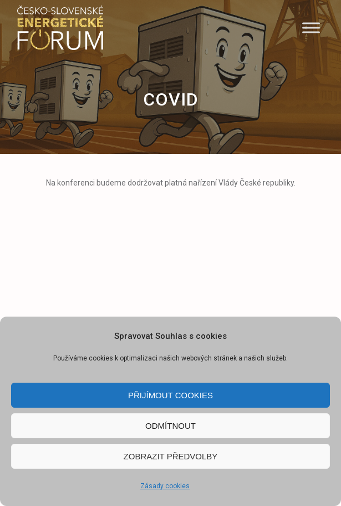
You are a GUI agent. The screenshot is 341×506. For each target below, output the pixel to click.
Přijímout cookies (170, 395)
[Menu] (311, 27)
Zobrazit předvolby (171, 456)
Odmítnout (170, 425)
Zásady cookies (165, 486)
